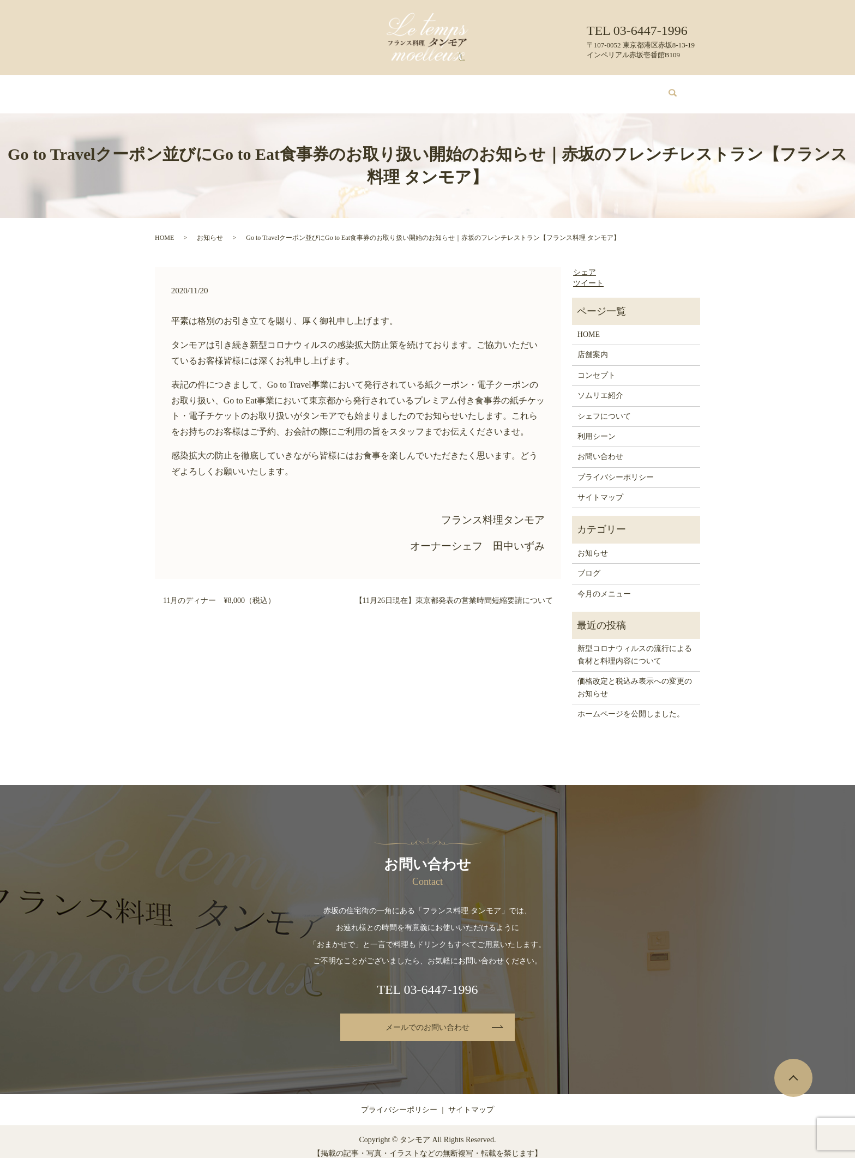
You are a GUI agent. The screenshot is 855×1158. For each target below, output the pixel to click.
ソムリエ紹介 (405, 89)
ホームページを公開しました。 (630, 703)
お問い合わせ (614, 89)
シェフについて (467, 89)
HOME (199, 89)
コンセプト (285, 89)
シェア (584, 262)
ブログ (567, 89)
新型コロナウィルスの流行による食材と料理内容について (634, 644)
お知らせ (210, 227)
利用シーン (525, 89)
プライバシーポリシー (615, 467)
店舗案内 (239, 89)
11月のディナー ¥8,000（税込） (219, 590)
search (666, 89)
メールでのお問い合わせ (427, 1017)
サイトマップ (600, 487)
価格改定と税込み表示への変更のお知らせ (634, 677)
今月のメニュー (343, 89)
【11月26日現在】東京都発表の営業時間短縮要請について (454, 590)
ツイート (588, 273)
